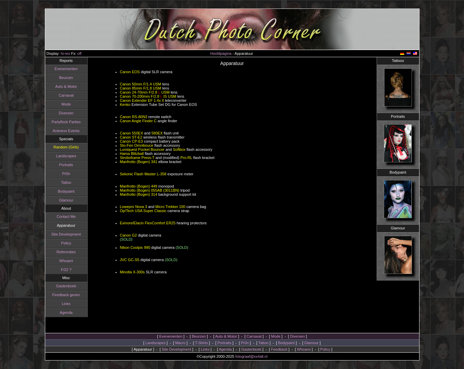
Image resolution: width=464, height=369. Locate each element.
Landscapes (66, 156)
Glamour (66, 200)
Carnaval (65, 95)
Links (66, 304)
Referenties (65, 252)
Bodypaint (66, 191)
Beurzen (66, 78)
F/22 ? (66, 270)
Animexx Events (66, 131)
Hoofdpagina (220, 53)
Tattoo (66, 182)
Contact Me (65, 216)
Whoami (66, 261)
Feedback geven (66, 295)
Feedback (279, 349)
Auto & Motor (66, 86)
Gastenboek (66, 286)
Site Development (66, 234)
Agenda (66, 312)
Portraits (66, 165)
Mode (66, 104)
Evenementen (66, 69)
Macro (180, 343)
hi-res (65, 53)
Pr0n (66, 174)
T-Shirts (201, 343)
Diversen (66, 113)
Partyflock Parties (66, 122)
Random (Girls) (66, 147)
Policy (66, 243)
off (80, 53)
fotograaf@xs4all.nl (251, 356)
